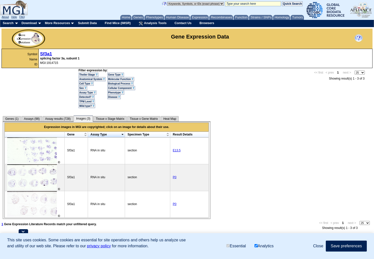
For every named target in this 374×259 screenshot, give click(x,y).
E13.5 (176, 150)
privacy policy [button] (99, 246)
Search (8, 23)
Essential (236, 246)
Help (14, 16)
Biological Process (120, 83)
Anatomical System (92, 79)
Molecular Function (120, 79)
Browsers (207, 23)
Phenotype (116, 92)
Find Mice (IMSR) (118, 23)
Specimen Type (138, 134)
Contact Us (183, 23)
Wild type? (86, 106)
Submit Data (87, 23)
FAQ (22, 16)
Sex (82, 88)
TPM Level (86, 101)
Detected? (86, 97)
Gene (71, 134)
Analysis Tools (152, 23)
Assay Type (87, 92)
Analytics (264, 246)
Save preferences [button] (346, 246)
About (5, 16)
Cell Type (86, 83)
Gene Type (115, 74)
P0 (174, 177)
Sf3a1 (46, 53)
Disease (114, 97)
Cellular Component (121, 88)
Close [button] (318, 246)
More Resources (57, 23)
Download (29, 23)
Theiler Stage (88, 74)
